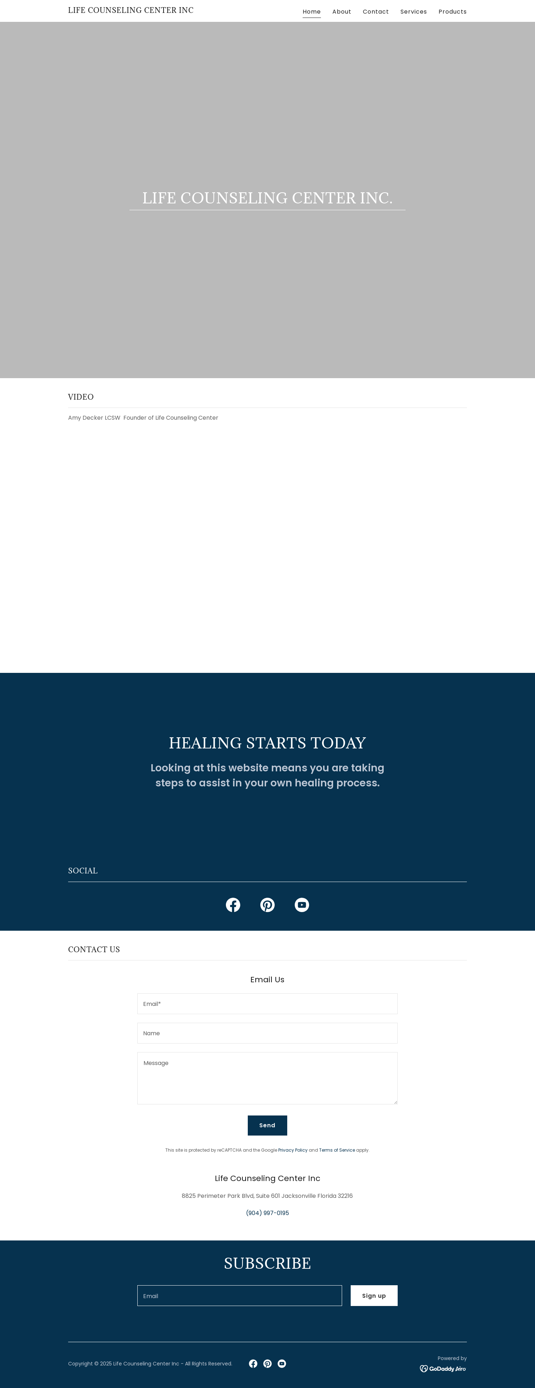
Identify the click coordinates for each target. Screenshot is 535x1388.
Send (267, 1125)
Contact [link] (376, 12)
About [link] (341, 12)
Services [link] (414, 12)
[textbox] (267, 1003)
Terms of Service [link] (337, 1150)
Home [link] (312, 12)
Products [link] (453, 12)
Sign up (374, 1296)
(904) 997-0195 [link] (267, 1213)
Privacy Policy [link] (293, 1150)
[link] (131, 11)
